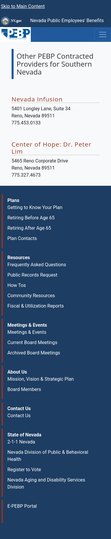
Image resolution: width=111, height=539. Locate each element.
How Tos (16, 285)
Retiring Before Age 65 (30, 218)
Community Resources (31, 295)
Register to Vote (24, 469)
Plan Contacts (22, 238)
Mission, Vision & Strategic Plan (40, 379)
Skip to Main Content (23, 6)
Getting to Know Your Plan (34, 207)
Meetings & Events (26, 332)
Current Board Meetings (32, 342)
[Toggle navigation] (102, 34)
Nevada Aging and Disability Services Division (46, 483)
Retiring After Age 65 (29, 228)
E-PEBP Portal (22, 506)
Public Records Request (32, 275)
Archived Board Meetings (33, 353)
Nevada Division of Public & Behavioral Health (47, 455)
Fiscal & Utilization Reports (35, 306)
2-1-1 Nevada (21, 442)
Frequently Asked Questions (36, 264)
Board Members (24, 389)
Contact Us (19, 415)
